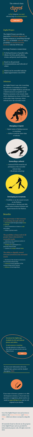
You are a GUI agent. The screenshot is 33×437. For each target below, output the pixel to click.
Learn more (16, 20)
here (12, 371)
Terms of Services (15, 415)
